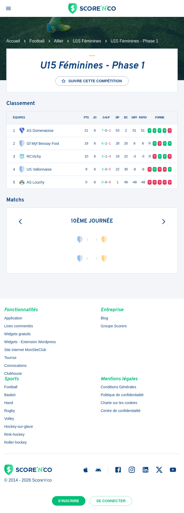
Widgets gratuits (17, 334)
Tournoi (10, 358)
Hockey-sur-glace (18, 426)
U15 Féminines (87, 41)
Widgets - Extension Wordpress (30, 342)
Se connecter (110, 501)
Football (37, 41)
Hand (8, 403)
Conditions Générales (118, 387)
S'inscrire (68, 501)
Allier (59, 41)
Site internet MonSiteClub (25, 350)
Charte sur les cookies (119, 403)
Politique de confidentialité (122, 395)
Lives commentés (18, 326)
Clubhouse (13, 373)
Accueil (13, 41)
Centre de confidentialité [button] (121, 411)
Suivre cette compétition (91, 81)
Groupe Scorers (114, 326)
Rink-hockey (14, 434)
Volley (9, 418)
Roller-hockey (15, 442)
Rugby (9, 411)
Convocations (15, 365)
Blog (104, 318)
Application (13, 318)
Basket (10, 395)
